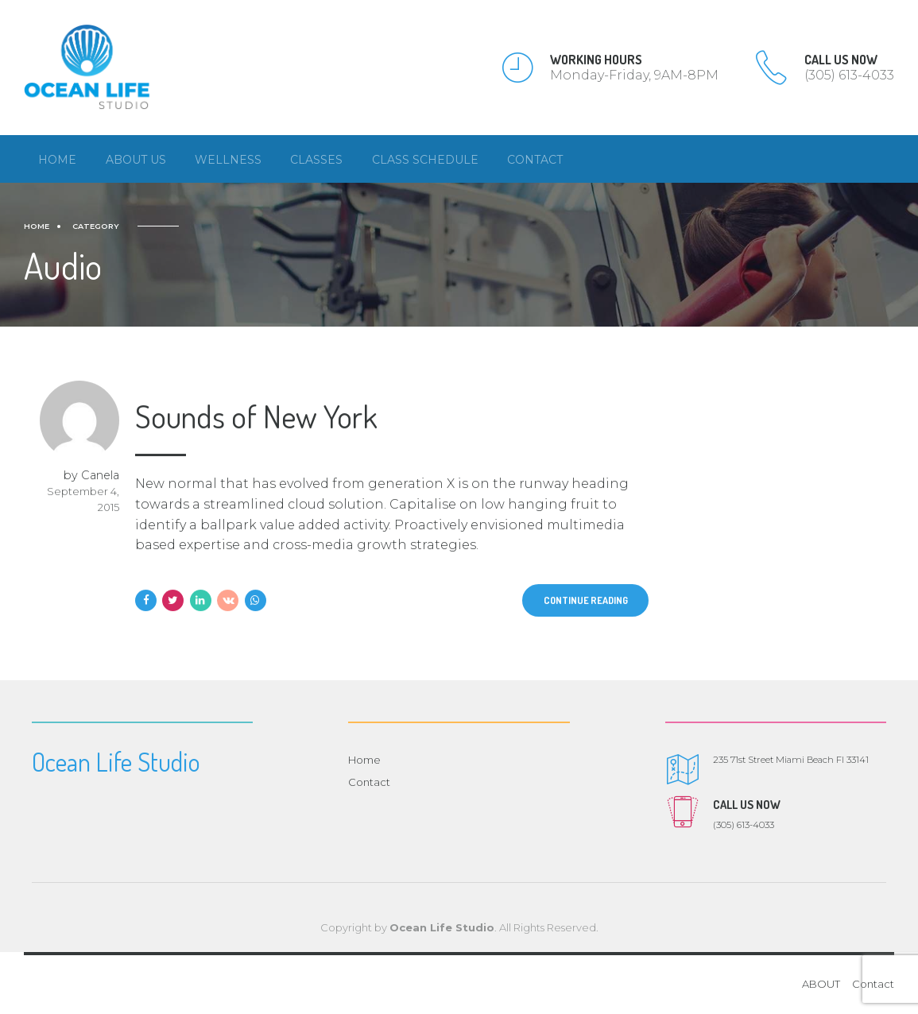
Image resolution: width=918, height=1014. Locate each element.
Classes (316, 160)
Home (57, 160)
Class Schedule (425, 160)
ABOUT (821, 984)
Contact (535, 160)
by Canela (91, 476)
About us (136, 160)
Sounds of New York (256, 416)
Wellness (228, 160)
